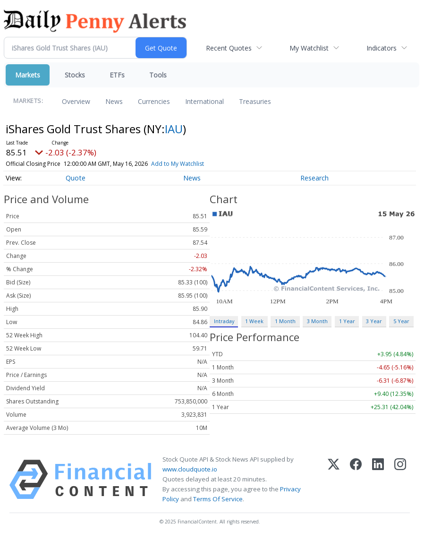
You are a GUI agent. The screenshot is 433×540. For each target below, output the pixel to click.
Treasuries (255, 101)
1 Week (254, 321)
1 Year (347, 321)
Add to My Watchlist (190, 164)
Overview (76, 101)
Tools (158, 74)
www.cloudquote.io (189, 469)
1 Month (285, 321)
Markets (27, 74)
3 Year (374, 321)
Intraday (224, 321)
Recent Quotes (229, 47)
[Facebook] (355, 479)
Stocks (75, 74)
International (204, 101)
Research (314, 177)
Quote (75, 177)
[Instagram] (400, 479)
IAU (174, 129)
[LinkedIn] (378, 479)
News (114, 101)
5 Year (401, 321)
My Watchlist (309, 47)
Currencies (154, 101)
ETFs (117, 74)
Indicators (381, 47)
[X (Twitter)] (333, 479)
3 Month (317, 321)
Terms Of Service (218, 499)
